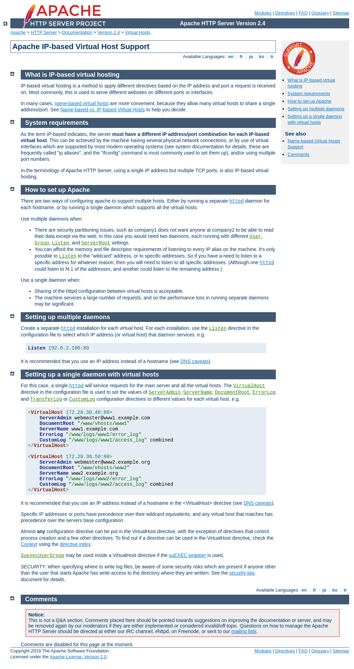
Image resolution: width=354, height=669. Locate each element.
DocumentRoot (232, 392)
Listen (60, 243)
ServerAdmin (164, 392)
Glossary (320, 13)
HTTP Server (44, 32)
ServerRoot (95, 243)
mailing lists (243, 631)
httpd (236, 201)
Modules (262, 13)
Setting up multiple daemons (316, 108)
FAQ (303, 13)
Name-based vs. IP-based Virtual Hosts (102, 109)
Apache (18, 32)
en (231, 56)
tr (272, 56)
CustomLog (82, 399)
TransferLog (46, 399)
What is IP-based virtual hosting (72, 74)
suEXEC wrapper (187, 555)
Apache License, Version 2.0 (77, 656)
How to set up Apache (309, 101)
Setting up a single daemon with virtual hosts (315, 119)
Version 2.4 (108, 32)
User (255, 236)
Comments (298, 154)
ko (262, 56)
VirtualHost (249, 386)
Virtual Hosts (137, 32)
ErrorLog (264, 392)
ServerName (197, 392)
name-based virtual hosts (82, 103)
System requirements (309, 93)
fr (241, 56)
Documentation (77, 32)
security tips (242, 573)
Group (42, 243)
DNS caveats (194, 361)
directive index (75, 544)
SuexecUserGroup (42, 555)
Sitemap (341, 13)
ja (251, 56)
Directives (285, 13)
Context (29, 544)
